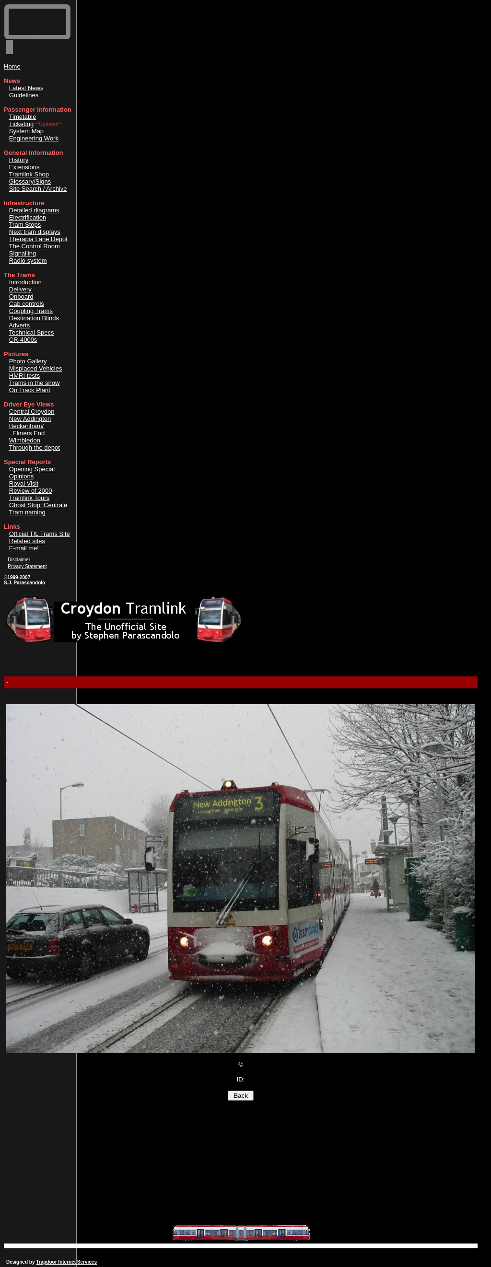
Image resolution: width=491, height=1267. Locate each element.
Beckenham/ (26, 426)
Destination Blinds (34, 318)
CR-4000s (23, 339)
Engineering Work (33, 138)
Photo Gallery (28, 361)
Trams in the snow (34, 382)
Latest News (26, 88)
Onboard (21, 296)
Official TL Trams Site (39, 533)
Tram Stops (25, 224)
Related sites (27, 541)
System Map (26, 131)
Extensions (24, 167)
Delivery (20, 289)
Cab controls (26, 303)
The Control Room (34, 246)
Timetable (22, 116)
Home (12, 66)
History (18, 159)
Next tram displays (34, 231)
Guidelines (23, 95)
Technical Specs (31, 332)
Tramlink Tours (29, 497)
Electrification (27, 217)
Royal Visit (23, 483)
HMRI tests (24, 375)
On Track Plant (29, 390)
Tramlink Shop (29, 174)
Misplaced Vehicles (35, 368)
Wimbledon (24, 440)
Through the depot (34, 447)
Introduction (25, 282)
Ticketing (21, 124)
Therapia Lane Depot (38, 239)
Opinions (21, 476)
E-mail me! (24, 548)
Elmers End (28, 433)
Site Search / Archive (38, 188)
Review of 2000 (30, 490)
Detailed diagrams (34, 210)
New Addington (30, 418)
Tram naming (27, 512)
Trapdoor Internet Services (66, 1262)
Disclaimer (19, 559)
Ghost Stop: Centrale (38, 505)
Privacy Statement (27, 566)
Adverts (19, 325)
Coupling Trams (31, 310)
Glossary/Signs (30, 181)
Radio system (28, 260)
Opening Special (32, 469)
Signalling (22, 253)
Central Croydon (32, 411)
